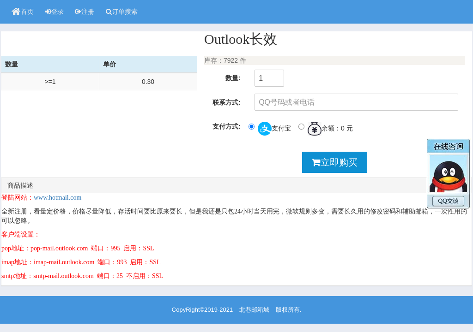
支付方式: (226, 126)
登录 (54, 11)
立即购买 (335, 162)
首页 (23, 11)
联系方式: (226, 102)
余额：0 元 (325, 129)
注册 (84, 11)
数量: (233, 78)
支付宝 (270, 129)
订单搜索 (122, 11)
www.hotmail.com (57, 197)
